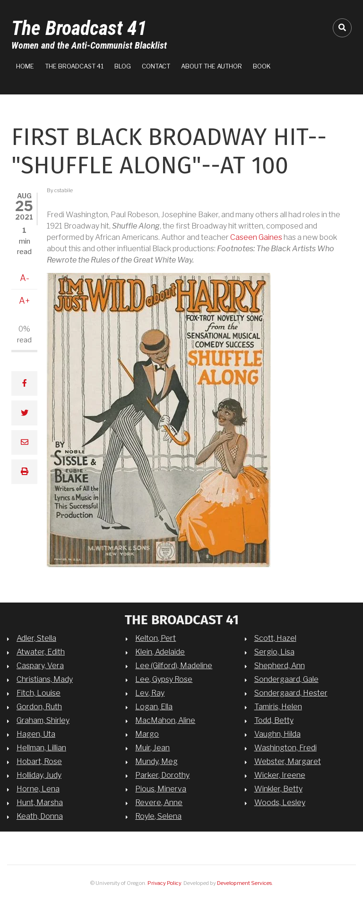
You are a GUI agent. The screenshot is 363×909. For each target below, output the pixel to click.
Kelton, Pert (155, 638)
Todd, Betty (274, 720)
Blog (122, 66)
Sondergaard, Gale (286, 679)
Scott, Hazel (275, 638)
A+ (24, 301)
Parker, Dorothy (162, 775)
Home (25, 66)
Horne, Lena (38, 788)
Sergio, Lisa (274, 651)
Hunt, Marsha (40, 802)
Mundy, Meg (156, 761)
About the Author (211, 66)
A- (24, 278)
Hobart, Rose (39, 761)
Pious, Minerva (160, 788)
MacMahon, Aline (165, 720)
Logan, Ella (154, 706)
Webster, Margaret (287, 761)
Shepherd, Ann (279, 665)
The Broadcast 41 (79, 28)
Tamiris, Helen (278, 706)
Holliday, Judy (39, 775)
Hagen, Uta (36, 734)
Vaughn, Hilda (277, 734)
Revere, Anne (158, 802)
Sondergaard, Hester (291, 692)
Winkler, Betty (278, 788)
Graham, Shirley (43, 720)
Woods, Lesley (279, 802)
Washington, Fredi (285, 747)
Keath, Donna (40, 816)
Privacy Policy (164, 883)
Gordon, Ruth (39, 706)
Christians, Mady (45, 679)
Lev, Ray (149, 692)
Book (262, 66)
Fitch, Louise (38, 692)
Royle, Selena (158, 816)
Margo (147, 734)
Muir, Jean (152, 747)
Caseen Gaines (256, 237)
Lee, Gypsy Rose (163, 679)
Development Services (244, 883)
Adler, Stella (36, 638)
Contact (156, 66)
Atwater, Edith (41, 651)
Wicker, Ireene (279, 775)
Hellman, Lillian (41, 747)
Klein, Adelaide (160, 651)
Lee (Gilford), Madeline (173, 665)
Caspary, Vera (40, 665)
